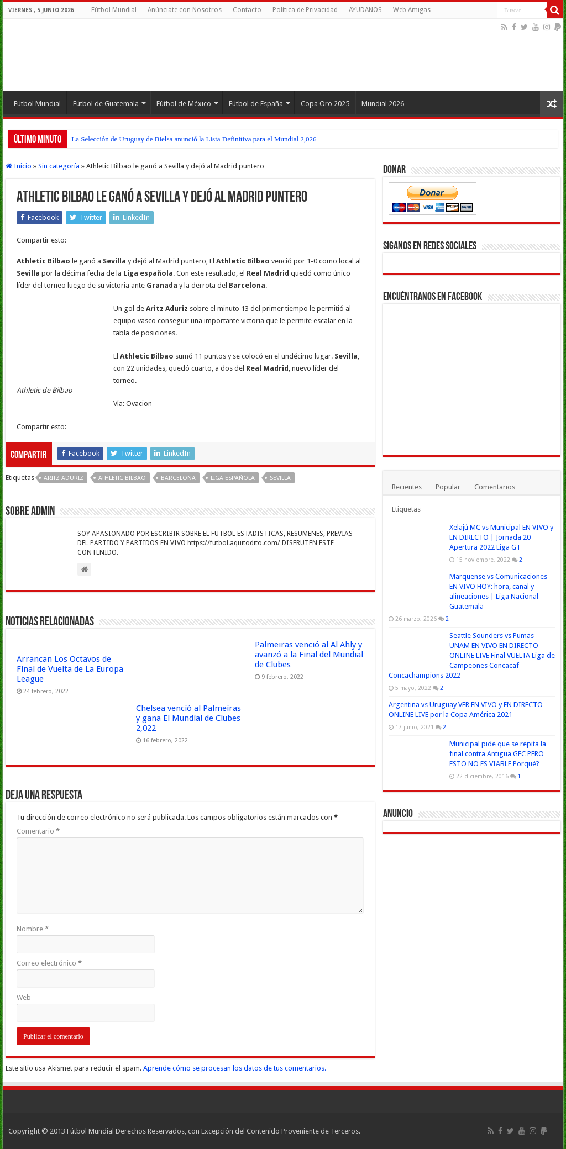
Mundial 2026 (382, 103)
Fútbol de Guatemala (106, 103)
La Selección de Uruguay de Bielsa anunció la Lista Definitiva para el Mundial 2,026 (193, 139)
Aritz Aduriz (63, 478)
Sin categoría (59, 166)
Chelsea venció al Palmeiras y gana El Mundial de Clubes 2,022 (188, 718)
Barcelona (178, 478)
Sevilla (280, 478)
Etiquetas (406, 509)
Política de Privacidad (305, 10)
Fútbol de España (256, 103)
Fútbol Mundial (114, 10)
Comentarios (494, 487)
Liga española (233, 478)
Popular (448, 487)
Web (24, 997)
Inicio (19, 166)
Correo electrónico (49, 963)
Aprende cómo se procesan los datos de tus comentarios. (234, 1068)
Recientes (407, 487)
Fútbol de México (183, 103)
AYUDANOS (365, 10)
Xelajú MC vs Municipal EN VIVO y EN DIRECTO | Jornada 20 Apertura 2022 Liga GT (501, 537)
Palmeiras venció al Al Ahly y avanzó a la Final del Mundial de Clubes (309, 655)
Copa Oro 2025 (325, 103)
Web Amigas (412, 10)
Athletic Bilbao (122, 478)
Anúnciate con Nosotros (185, 10)
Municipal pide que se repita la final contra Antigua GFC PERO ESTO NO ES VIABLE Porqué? (497, 754)
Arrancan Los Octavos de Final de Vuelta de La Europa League (70, 669)
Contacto (247, 10)
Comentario (38, 831)
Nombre (33, 929)
